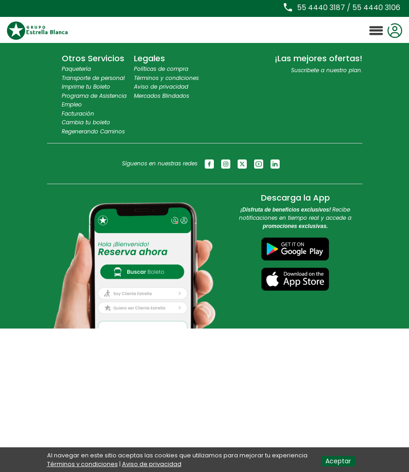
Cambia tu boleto (86, 122)
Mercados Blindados (161, 96)
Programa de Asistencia (94, 96)
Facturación (78, 113)
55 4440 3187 (321, 7)
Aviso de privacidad (161, 86)
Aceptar (338, 461)
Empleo (72, 104)
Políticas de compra (161, 69)
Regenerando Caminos (93, 131)
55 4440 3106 (376, 7)
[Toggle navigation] (376, 31)
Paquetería (76, 69)
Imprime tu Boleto (86, 86)
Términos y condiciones (166, 78)
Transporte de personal (93, 78)
